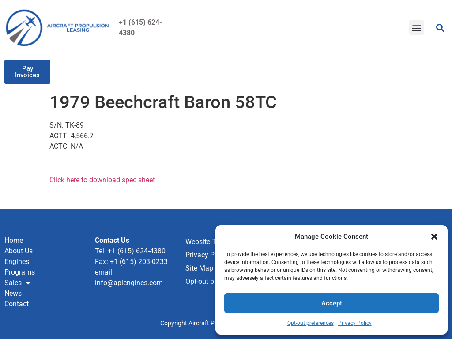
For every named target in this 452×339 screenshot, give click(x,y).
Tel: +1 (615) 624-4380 (130, 251)
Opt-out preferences (310, 323)
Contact (16, 304)
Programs (19, 272)
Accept (331, 303)
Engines (16, 261)
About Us (18, 251)
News (13, 293)
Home (13, 240)
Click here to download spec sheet (102, 180)
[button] (434, 236)
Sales (17, 283)
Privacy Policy (355, 323)
